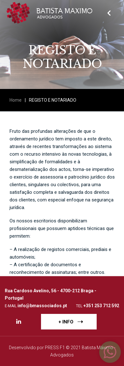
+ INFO (71, 321)
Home (16, 100)
